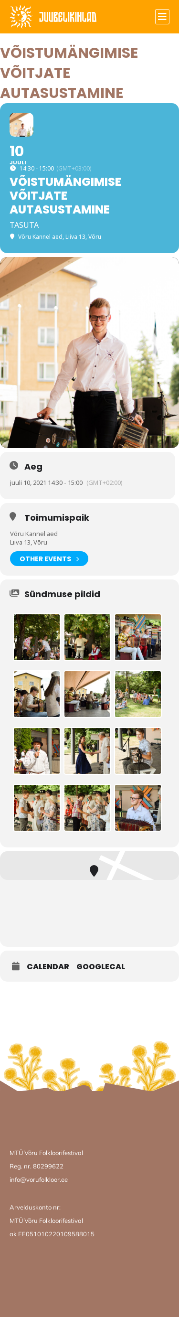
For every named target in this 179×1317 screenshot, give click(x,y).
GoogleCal (100, 967)
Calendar (48, 967)
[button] (162, 16)
